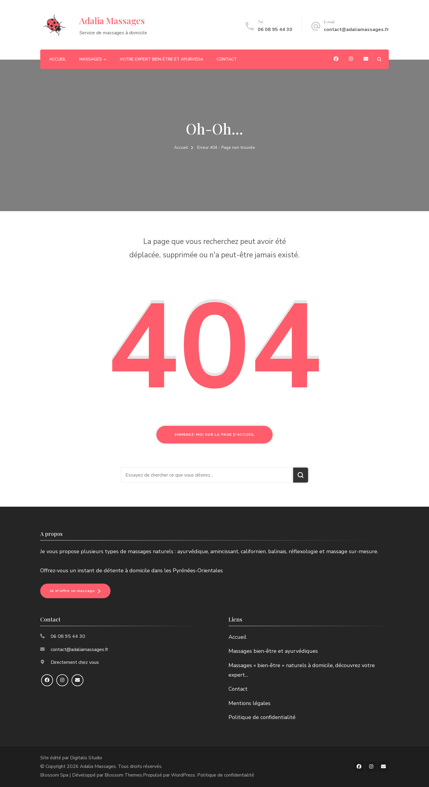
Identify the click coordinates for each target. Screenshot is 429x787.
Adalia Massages (112, 21)
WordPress (183, 775)
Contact (227, 59)
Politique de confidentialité (262, 717)
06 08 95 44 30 (275, 29)
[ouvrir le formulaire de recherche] (379, 59)
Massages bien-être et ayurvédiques (273, 651)
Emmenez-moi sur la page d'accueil (214, 434)
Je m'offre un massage (72, 590)
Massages (90, 59)
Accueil (57, 59)
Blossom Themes (123, 775)
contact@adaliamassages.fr (356, 29)
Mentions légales (250, 703)
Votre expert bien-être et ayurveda (161, 59)
